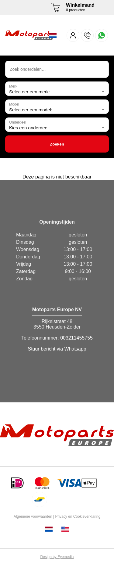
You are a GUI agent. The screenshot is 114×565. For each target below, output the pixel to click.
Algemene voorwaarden (33, 516)
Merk (13, 86)
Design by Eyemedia (57, 557)
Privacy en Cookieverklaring (77, 516)
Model (14, 104)
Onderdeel (17, 122)
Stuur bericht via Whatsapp (57, 348)
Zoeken (57, 144)
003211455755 (76, 337)
